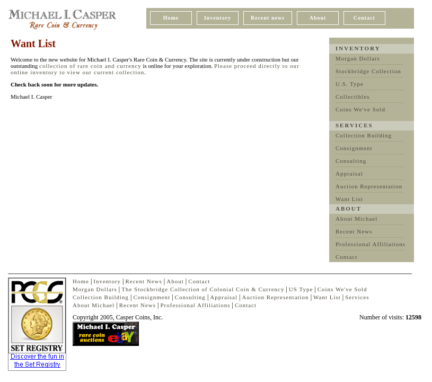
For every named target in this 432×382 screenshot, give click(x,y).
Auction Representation (369, 186)
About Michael (356, 218)
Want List (349, 199)
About (318, 18)
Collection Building (364, 135)
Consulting (351, 161)
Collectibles (353, 96)
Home (171, 18)
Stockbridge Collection (368, 71)
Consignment (354, 148)
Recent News (354, 231)
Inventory (217, 18)
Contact (364, 18)
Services (357, 297)
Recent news (268, 18)
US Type (301, 289)
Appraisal (349, 173)
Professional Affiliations (370, 244)
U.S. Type (350, 84)
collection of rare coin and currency (90, 66)
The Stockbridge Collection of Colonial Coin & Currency (202, 289)
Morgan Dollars (358, 58)
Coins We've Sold (360, 109)
